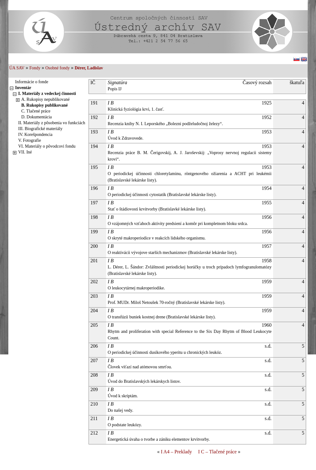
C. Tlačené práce (35, 111)
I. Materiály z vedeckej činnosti (47, 93)
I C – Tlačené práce (217, 451)
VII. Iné (25, 152)
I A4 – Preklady (176, 451)
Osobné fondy (57, 68)
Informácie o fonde (31, 82)
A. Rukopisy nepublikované (45, 99)
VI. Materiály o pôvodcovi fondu (46, 146)
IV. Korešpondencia (35, 134)
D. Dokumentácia (36, 117)
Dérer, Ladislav (89, 68)
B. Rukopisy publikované (44, 105)
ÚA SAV (16, 68)
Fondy (34, 68)
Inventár (23, 87)
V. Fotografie (29, 140)
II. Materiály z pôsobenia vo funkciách (51, 123)
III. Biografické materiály (40, 128)
